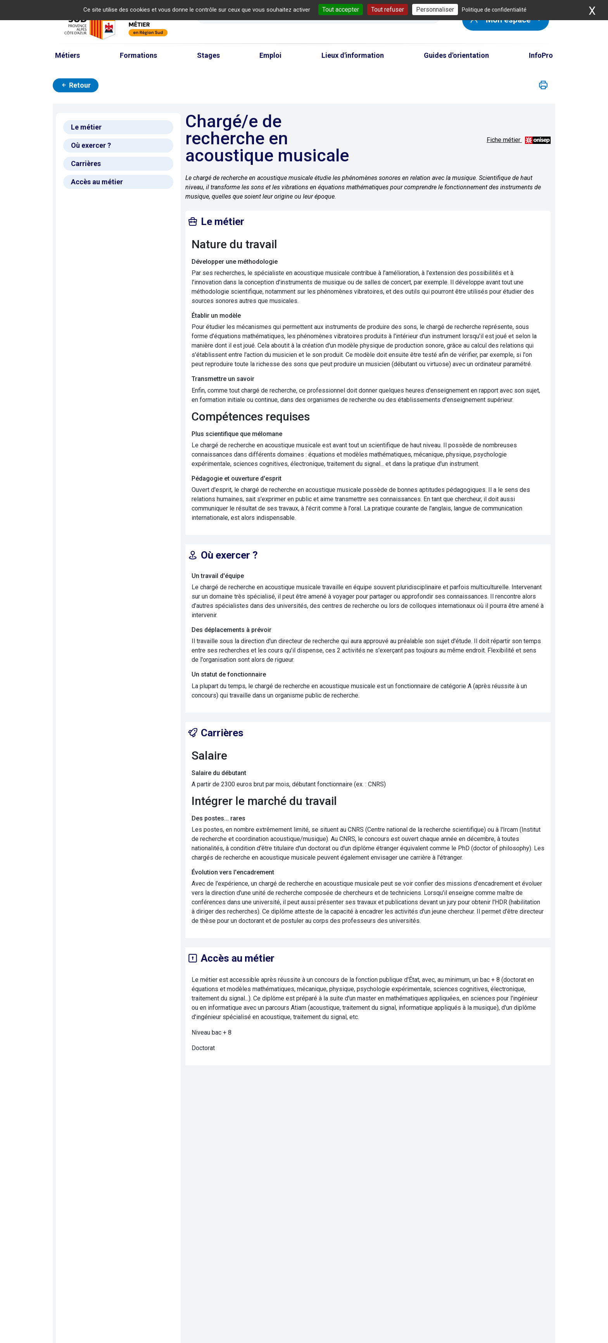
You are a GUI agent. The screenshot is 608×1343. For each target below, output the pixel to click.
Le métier (86, 127)
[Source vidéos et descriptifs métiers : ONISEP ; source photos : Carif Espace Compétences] (538, 140)
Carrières (86, 163)
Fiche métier (504, 140)
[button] (543, 85)
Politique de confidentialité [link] (494, 10)
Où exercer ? (91, 145)
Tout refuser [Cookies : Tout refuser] (387, 9)
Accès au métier (97, 182)
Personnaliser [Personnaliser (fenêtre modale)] (435, 9)
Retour (75, 85)
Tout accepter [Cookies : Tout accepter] (340, 9)
